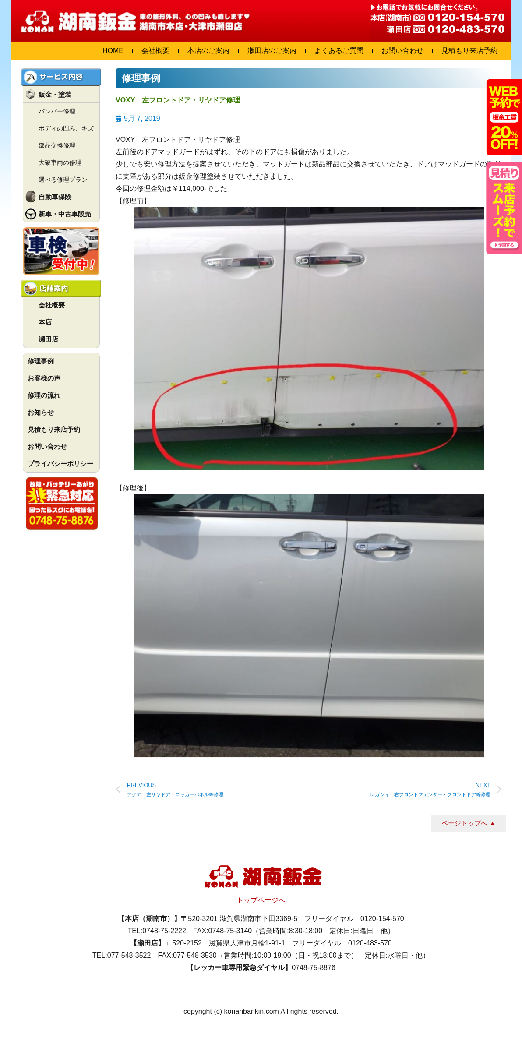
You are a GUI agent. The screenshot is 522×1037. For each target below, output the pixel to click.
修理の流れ (44, 395)
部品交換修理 (57, 145)
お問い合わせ (402, 50)
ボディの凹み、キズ (66, 128)
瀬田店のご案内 (271, 50)
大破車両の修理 (60, 162)
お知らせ (41, 412)
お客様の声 (44, 378)
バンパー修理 (57, 111)
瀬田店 (48, 339)
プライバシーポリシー (60, 463)
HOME (112, 50)
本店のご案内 (208, 50)
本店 (45, 322)
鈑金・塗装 (55, 94)
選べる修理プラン (63, 179)
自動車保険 (55, 197)
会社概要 (155, 50)
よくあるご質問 (338, 50)
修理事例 (41, 361)
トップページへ (261, 900)
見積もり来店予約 (469, 50)
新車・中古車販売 (65, 214)
